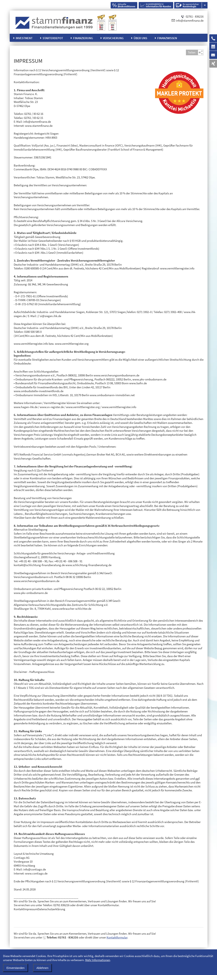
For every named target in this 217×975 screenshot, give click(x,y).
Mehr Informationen (97, 960)
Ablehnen (42, 968)
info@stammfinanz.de (189, 20)
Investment (24, 38)
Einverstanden (15, 968)
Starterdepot (53, 38)
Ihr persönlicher (191, 5)
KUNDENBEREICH (158, 5)
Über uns (140, 38)
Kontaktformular (117, 937)
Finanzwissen (167, 38)
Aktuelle (126, 5)
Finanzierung (83, 38)
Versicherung (113, 38)
